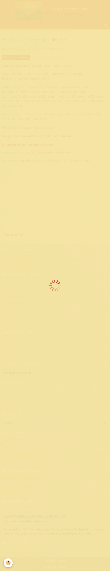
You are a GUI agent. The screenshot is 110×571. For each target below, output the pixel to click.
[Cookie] (8, 562)
